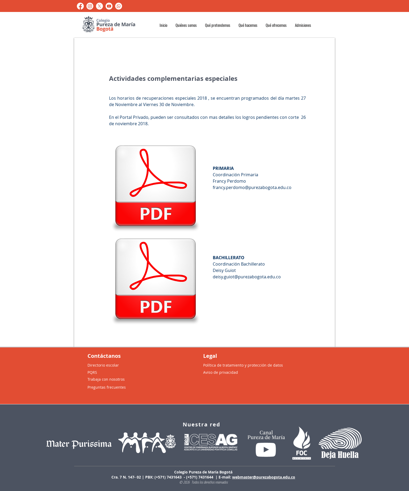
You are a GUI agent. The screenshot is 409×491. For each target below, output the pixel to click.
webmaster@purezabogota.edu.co (263, 477)
